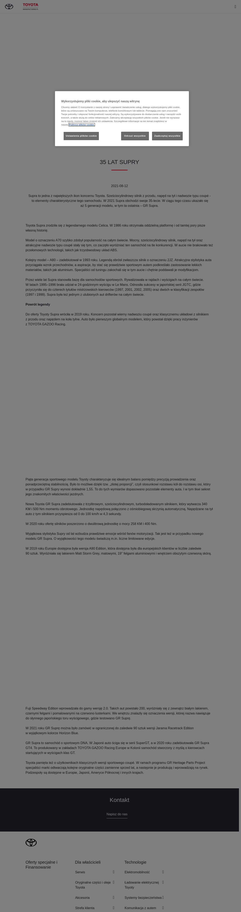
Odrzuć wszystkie (135, 136)
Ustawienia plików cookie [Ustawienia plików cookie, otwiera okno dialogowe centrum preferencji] (81, 136)
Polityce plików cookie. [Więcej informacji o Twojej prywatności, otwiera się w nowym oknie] (82, 124)
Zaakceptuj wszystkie (167, 136)
